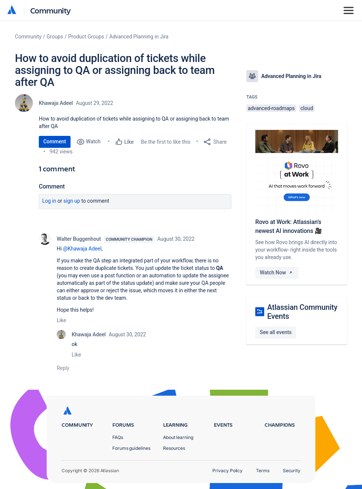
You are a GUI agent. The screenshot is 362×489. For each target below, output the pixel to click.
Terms (262, 470)
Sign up (71, 201)
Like (61, 320)
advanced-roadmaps (271, 108)
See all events (275, 332)
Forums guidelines (131, 448)
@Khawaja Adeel (82, 249)
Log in (49, 201)
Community (50, 10)
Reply (63, 368)
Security (291, 470)
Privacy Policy (227, 470)
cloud (306, 108)
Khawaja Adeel (56, 103)
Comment (54, 141)
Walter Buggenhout (79, 239)
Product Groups (86, 37)
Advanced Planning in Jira (139, 37)
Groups (55, 37)
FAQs (117, 437)
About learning (178, 437)
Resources (174, 448)
